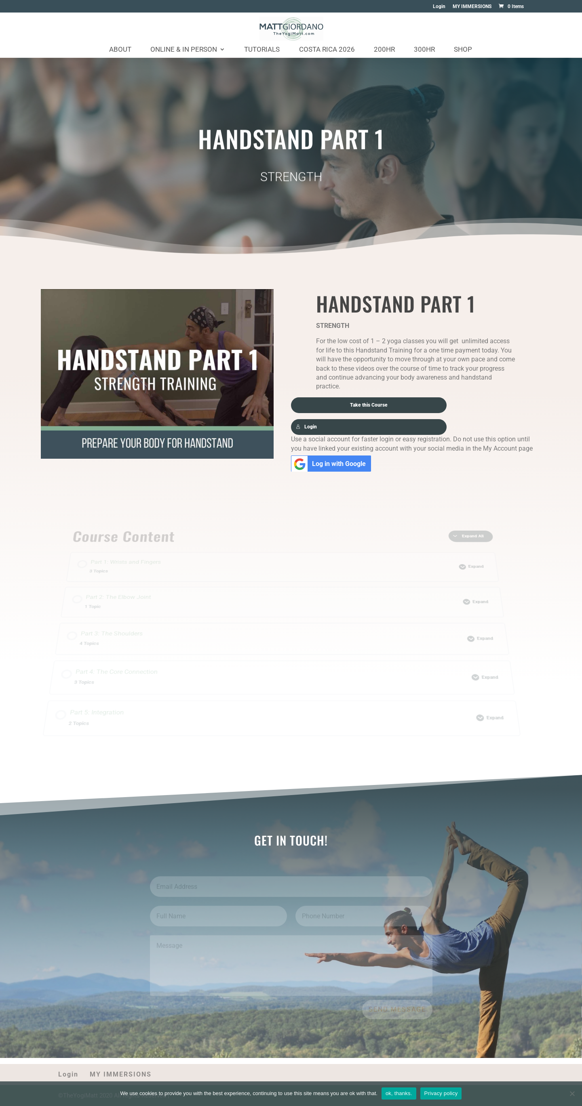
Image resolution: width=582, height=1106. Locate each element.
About (120, 49)
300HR (424, 49)
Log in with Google (328, 462)
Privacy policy (441, 1093)
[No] (572, 1093)
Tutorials (262, 49)
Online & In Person (183, 49)
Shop (463, 49)
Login (439, 6)
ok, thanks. (399, 1093)
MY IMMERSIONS (472, 6)
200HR (384, 49)
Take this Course (369, 404)
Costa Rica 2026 (327, 49)
